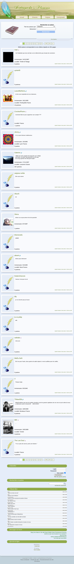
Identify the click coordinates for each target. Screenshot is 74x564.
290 (46, 43)
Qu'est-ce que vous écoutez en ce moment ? (55, 533)
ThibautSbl (18, 399)
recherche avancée (60, 485)
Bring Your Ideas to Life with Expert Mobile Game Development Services (48, 532)
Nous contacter (25, 559)
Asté (16, 50)
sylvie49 (17, 70)
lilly (15, 296)
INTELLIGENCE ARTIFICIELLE (58, 536)
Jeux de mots (63, 535)
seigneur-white (19, 173)
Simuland (37, 561)
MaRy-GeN (18, 358)
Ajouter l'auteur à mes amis (60, 63)
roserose (37, 546)
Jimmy (16, 132)
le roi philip (18, 317)
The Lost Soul (19, 440)
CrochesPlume (19, 111)
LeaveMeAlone (19, 91)
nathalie (17, 338)
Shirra (16, 214)
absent (16, 255)
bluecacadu (18, 235)
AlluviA (16, 194)
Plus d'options (54, 39)
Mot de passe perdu (60, 476)
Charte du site (35, 559)
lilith (15, 420)
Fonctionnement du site (46, 559)
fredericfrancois (19, 276)
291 (50, 43)
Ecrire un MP (69, 63)
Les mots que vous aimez (60, 538)
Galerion (17, 152)
